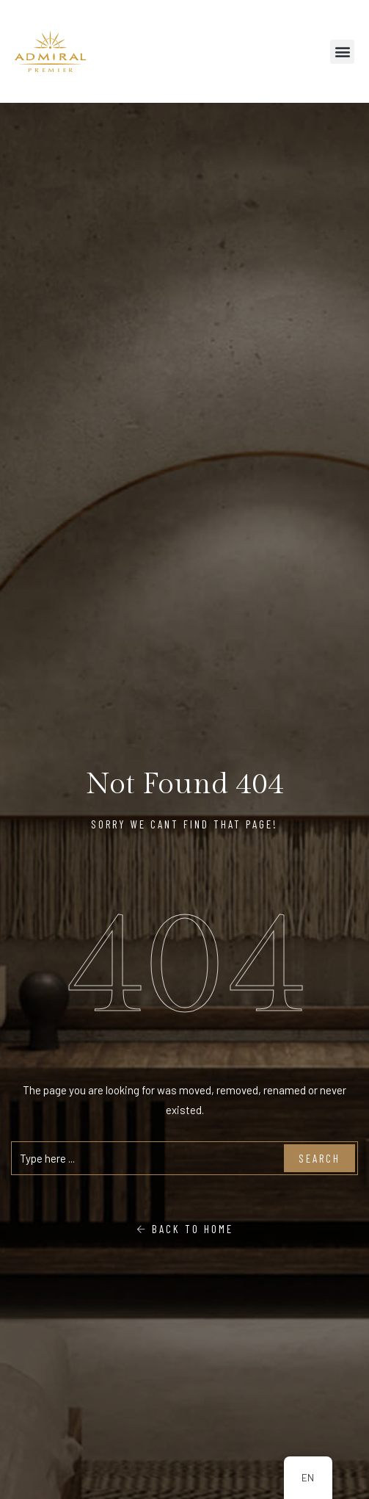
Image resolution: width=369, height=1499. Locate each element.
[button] (342, 52)
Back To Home (184, 1228)
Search (319, 1158)
